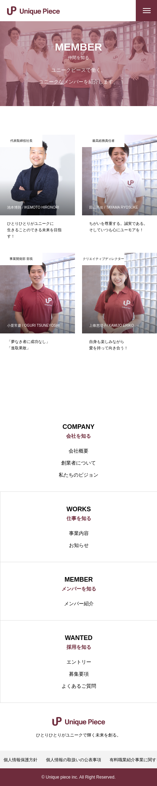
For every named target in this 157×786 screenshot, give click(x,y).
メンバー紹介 (79, 603)
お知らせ (79, 545)
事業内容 (79, 533)
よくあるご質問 (79, 685)
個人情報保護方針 (20, 759)
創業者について (78, 462)
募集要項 (79, 673)
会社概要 (78, 450)
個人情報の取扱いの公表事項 (73, 759)
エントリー (78, 661)
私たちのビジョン (78, 474)
